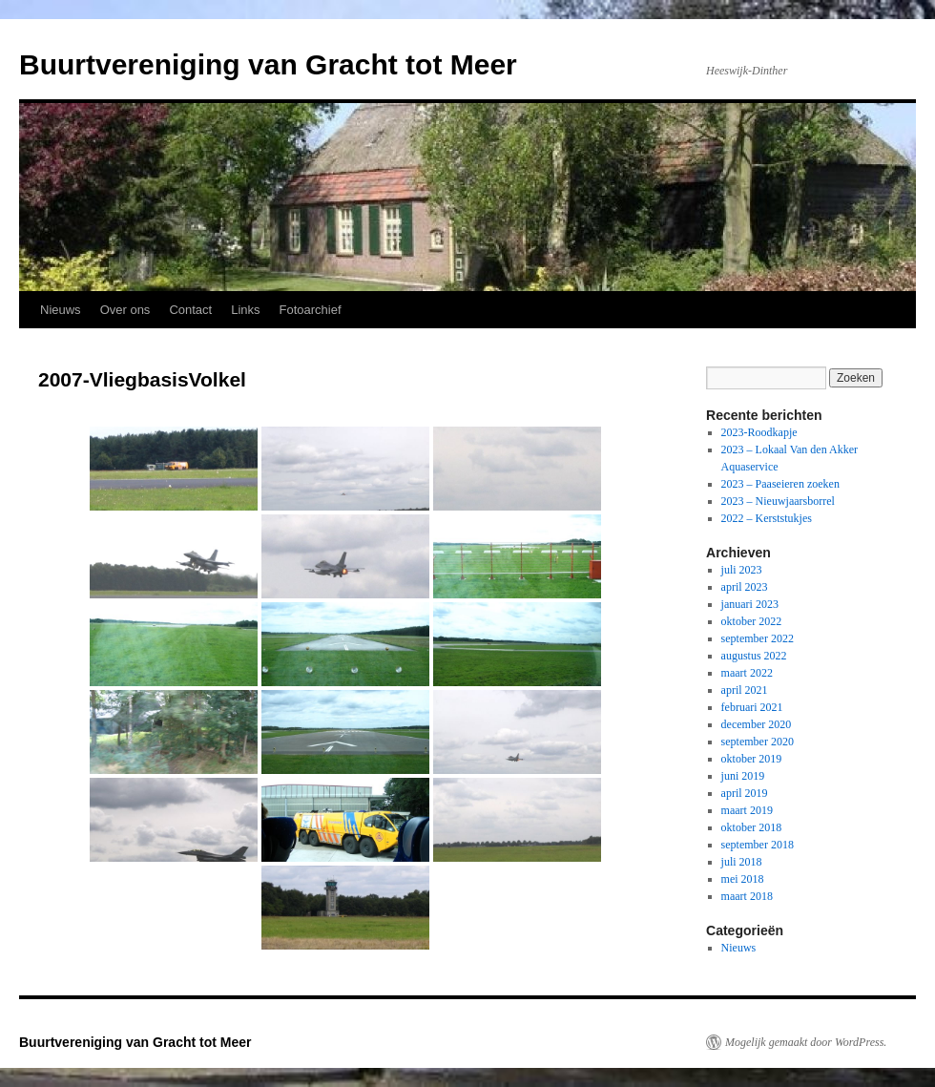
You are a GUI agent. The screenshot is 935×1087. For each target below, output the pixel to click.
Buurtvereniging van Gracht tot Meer (268, 64)
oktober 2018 (751, 827)
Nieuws (60, 310)
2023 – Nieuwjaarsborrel (778, 501)
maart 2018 (747, 896)
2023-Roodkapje (759, 432)
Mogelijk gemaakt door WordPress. (805, 1042)
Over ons (125, 310)
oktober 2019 (751, 758)
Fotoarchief (311, 310)
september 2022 (757, 638)
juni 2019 (743, 776)
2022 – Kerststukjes (766, 518)
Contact (190, 310)
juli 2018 (741, 861)
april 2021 (744, 690)
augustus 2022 (754, 655)
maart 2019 (747, 810)
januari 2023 (750, 604)
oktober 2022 (751, 621)
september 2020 (757, 741)
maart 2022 (747, 672)
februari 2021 (752, 707)
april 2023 (744, 587)
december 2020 (756, 724)
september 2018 (757, 844)
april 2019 (744, 793)
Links (245, 310)
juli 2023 (741, 569)
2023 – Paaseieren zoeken (780, 484)
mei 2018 (742, 879)
